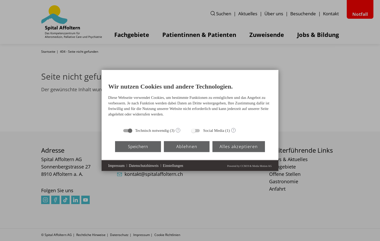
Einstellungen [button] (173, 165)
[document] (190, 101)
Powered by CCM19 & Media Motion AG (249, 166)
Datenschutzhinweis (144, 165)
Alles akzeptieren (239, 146)
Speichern (138, 146)
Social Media (213, 130)
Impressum (116, 165)
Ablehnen (186, 146)
